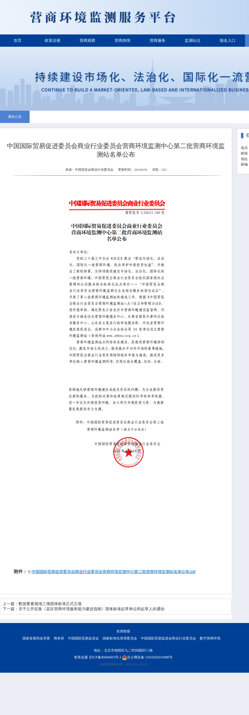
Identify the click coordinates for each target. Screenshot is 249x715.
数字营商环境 (210, 638)
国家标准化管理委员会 (120, 638)
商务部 (59, 638)
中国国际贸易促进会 (83, 638)
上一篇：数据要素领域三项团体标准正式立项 (42, 604)
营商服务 (157, 40)
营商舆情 (122, 40)
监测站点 (192, 40)
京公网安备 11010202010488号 (147, 657)
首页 (17, 40)
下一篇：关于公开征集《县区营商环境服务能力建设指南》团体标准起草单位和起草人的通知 (83, 609)
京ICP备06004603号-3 (105, 657)
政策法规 (52, 40)
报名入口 (227, 40)
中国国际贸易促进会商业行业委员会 (168, 638)
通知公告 (15, 117)
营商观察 (87, 40)
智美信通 (81, 657)
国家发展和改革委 (36, 638)
